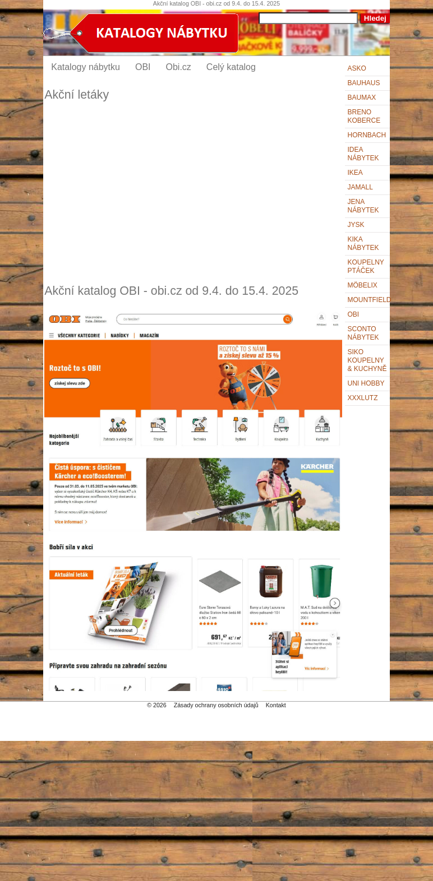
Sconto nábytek (363, 333)
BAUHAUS (364, 83)
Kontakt (276, 705)
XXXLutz (363, 398)
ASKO (357, 68)
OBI (354, 314)
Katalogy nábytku (85, 67)
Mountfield (369, 300)
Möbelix (362, 285)
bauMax (362, 97)
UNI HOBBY (366, 383)
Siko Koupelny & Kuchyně (367, 360)
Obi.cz (178, 67)
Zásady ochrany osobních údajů (216, 705)
